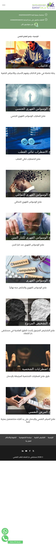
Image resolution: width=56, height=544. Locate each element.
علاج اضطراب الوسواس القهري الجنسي (28, 116)
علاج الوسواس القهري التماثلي (28, 202)
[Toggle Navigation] (3, 5)
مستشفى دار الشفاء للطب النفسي (25, 457)
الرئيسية (35, 36)
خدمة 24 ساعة (15, 542)
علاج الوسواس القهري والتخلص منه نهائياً (28, 287)
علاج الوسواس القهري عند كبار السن (28, 245)
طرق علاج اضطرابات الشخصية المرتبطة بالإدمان (28, 376)
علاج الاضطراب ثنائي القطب (28, 159)
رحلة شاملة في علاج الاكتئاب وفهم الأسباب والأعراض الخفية (28, 73)
